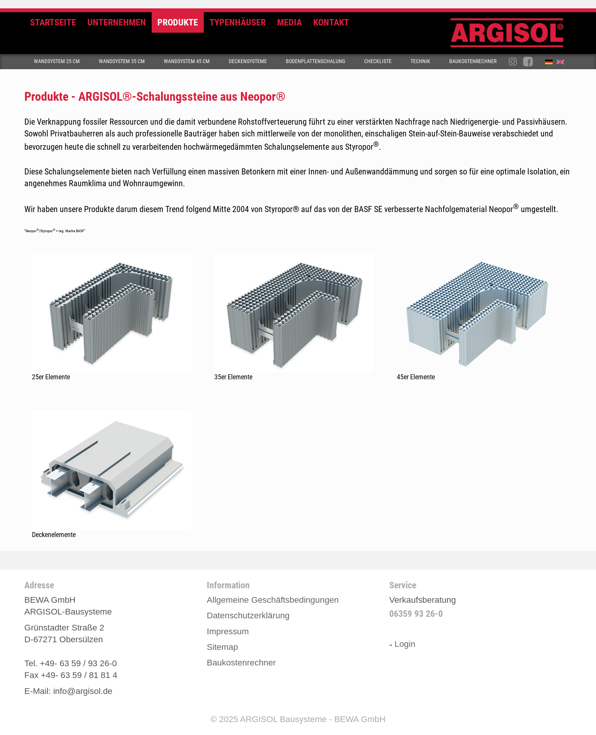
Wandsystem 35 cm (122, 61)
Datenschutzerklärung (248, 615)
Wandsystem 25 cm (57, 61)
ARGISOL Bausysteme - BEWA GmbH (312, 719)
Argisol (511, 36)
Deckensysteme (248, 61)
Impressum (228, 631)
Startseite (53, 22)
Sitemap (222, 647)
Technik (420, 61)
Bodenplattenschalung (315, 61)
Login (402, 644)
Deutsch (550, 63)
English (562, 63)
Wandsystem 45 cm (187, 61)
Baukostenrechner (472, 61)
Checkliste (378, 61)
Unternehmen (116, 22)
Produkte (177, 22)
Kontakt (331, 22)
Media (289, 22)
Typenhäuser (237, 22)
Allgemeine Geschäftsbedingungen (273, 600)
